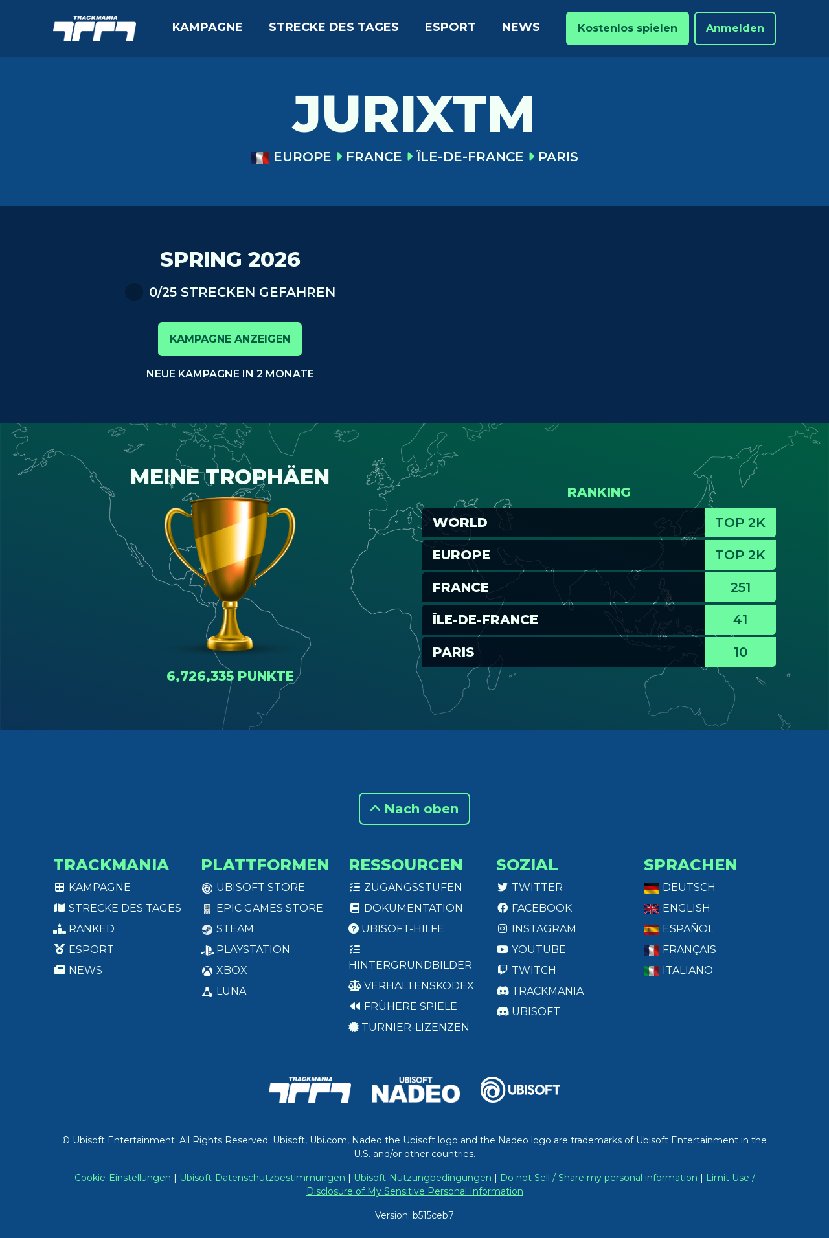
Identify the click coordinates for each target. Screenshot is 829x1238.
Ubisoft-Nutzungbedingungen (424, 1178)
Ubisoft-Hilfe (396, 929)
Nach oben (414, 808)
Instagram (536, 929)
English (677, 908)
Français (680, 949)
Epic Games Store (262, 908)
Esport (450, 27)
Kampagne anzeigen (230, 339)
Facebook (534, 908)
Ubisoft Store (253, 887)
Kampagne (207, 27)
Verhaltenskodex (411, 986)
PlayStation (245, 949)
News (521, 27)
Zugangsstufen (405, 887)
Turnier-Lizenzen (409, 1027)
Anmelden (735, 28)
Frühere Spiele (402, 1006)
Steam (227, 929)
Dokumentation (405, 908)
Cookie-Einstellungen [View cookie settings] (124, 1178)
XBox (224, 970)
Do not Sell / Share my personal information (600, 1178)
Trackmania (540, 991)
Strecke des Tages (334, 27)
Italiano (678, 970)
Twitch (526, 970)
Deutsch (680, 887)
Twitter (529, 887)
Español (679, 929)
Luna (223, 991)
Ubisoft (528, 1012)
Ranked (84, 929)
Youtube (531, 949)
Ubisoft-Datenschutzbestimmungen (263, 1178)
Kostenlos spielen (627, 28)
